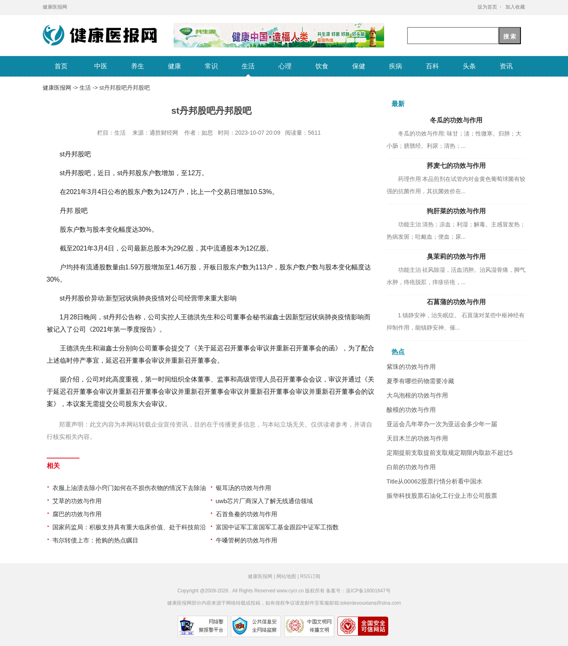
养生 (137, 66)
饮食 (321, 66)
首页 (61, 66)
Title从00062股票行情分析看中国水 (435, 481)
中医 (100, 66)
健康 (174, 66)
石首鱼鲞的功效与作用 (246, 513)
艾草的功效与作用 (77, 500)
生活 (248, 66)
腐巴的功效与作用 (77, 513)
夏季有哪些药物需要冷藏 (420, 380)
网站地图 (286, 576)
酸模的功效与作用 (411, 409)
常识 (211, 66)
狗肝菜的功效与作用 (456, 211)
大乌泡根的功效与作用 (417, 395)
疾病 (395, 66)
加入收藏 (515, 7)
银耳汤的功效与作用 (243, 487)
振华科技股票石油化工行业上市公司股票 (442, 495)
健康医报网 (55, 7)
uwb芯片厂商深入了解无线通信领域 (264, 500)
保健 (358, 66)
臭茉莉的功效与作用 (456, 256)
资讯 (506, 66)
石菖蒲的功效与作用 (456, 301)
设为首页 (487, 7)
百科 (432, 66)
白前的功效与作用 (411, 466)
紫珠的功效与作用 (411, 366)
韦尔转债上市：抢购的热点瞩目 (95, 540)
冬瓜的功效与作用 (456, 120)
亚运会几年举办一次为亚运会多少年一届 (442, 423)
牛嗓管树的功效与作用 (246, 540)
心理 (285, 66)
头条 (469, 66)
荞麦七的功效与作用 (456, 165)
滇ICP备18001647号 (368, 591)
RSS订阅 (310, 576)
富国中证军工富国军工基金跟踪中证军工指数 (277, 527)
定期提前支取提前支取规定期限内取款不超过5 (450, 452)
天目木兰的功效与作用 (417, 438)
